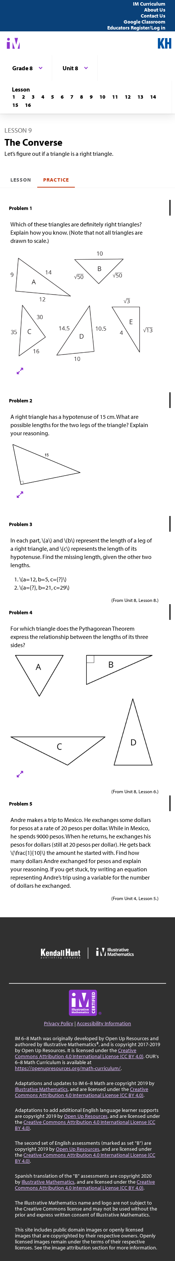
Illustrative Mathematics (41, 1089)
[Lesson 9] (91, 97)
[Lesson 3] (33, 97)
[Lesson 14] (153, 97)
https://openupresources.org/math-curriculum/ (68, 1068)
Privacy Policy (58, 1023)
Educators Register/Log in (136, 28)
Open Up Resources (86, 1116)
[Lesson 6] (62, 97)
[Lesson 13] (140, 97)
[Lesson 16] (28, 105)
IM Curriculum (149, 4)
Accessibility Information (104, 1023)
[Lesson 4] (43, 97)
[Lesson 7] (72, 97)
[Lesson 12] (127, 97)
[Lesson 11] (115, 97)
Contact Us (153, 16)
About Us (154, 10)
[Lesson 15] (15, 105)
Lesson (20, 179)
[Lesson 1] (14, 97)
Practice (56, 179)
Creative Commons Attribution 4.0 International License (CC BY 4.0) (79, 1053)
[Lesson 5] (52, 97)
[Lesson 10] (102, 97)
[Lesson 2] (23, 97)
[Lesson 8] (81, 97)
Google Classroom (144, 22)
